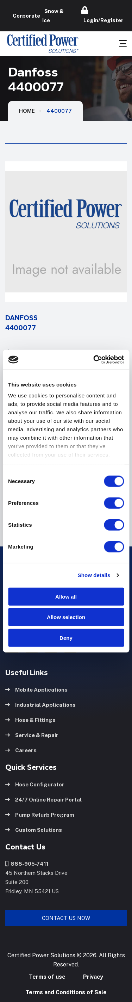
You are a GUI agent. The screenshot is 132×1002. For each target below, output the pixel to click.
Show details (94, 575)
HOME (27, 111)
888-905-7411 (27, 864)
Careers (21, 750)
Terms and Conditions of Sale (66, 992)
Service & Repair (31, 735)
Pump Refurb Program (39, 815)
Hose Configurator (34, 784)
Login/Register (102, 14)
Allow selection (66, 617)
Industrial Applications (40, 705)
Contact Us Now (66, 918)
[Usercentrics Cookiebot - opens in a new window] (94, 359)
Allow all (66, 596)
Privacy (93, 976)
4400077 (59, 111)
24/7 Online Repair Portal (43, 800)
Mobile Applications (36, 690)
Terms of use (47, 976)
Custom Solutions (33, 830)
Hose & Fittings (30, 720)
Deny (66, 638)
